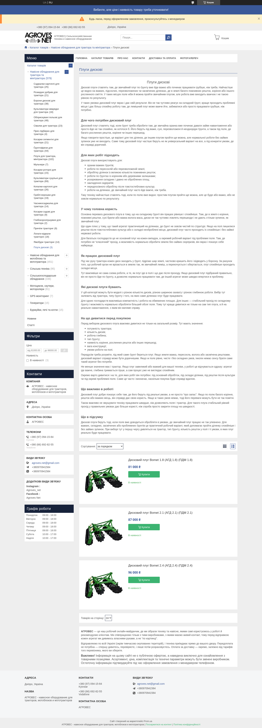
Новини (31, 318)
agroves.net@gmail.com (45, 462)
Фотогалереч (189, 58)
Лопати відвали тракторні (42, 235)
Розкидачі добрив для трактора (45, 94)
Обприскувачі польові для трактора (48, 119)
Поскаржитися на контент (159, 724)
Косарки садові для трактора (44, 213)
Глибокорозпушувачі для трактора (47, 221)
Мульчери (39, 164)
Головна (81, 58)
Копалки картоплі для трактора (45, 188)
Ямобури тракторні (44, 242)
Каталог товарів (39, 47)
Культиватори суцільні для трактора (48, 180)
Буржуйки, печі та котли (44, 309)
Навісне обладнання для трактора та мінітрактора (80, 47)
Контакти (138, 58)
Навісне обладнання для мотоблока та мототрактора (44, 258)
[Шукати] (168, 37)
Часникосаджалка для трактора (46, 205)
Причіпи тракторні (43, 228)
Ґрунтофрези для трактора (43, 149)
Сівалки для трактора (45, 125)
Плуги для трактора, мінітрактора (45, 158)
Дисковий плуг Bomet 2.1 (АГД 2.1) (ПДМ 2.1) (160, 512)
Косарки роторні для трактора (45, 171)
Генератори (37, 302)
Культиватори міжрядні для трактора (46, 110)
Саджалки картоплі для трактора (46, 85)
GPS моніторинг (39, 296)
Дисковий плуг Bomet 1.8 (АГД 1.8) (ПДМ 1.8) (160, 460)
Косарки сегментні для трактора (46, 141)
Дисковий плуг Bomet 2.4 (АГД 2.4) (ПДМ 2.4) (160, 565)
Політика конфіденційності (186, 724)
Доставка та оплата (162, 58)
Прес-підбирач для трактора (44, 132)
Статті (31, 325)
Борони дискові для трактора (44, 102)
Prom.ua (148, 721)
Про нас (122, 58)
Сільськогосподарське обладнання (43, 277)
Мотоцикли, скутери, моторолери (42, 287)
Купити (146, 474)
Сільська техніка (39, 268)
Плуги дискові (41, 247)
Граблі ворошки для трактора (44, 196)
